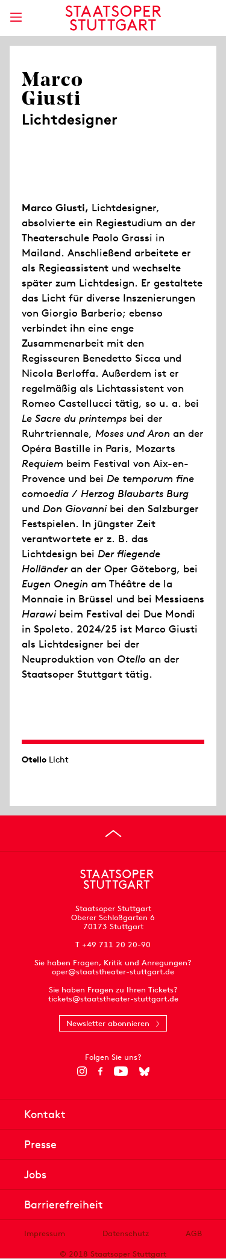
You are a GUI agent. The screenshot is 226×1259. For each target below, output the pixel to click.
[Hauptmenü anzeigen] (16, 17)
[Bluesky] (144, 1071)
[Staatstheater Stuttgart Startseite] (113, 18)
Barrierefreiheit (63, 1204)
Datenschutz (125, 1233)
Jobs (35, 1174)
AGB (194, 1233)
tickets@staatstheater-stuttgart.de (113, 999)
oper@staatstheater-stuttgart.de (113, 972)
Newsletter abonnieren (107, 1023)
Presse (40, 1144)
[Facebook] (100, 1071)
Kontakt (45, 1114)
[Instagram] (82, 1071)
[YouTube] (121, 1071)
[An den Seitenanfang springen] (113, 833)
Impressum (44, 1233)
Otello (34, 759)
